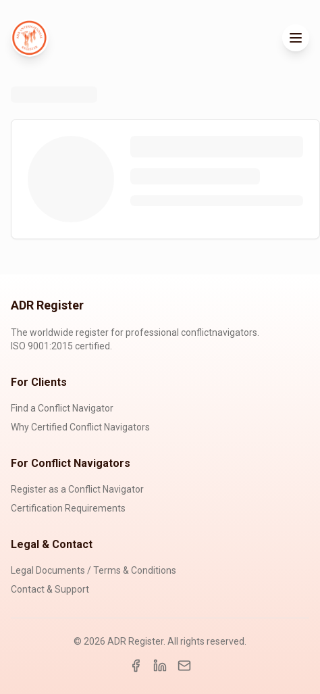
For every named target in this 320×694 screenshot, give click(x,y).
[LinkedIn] (160, 665)
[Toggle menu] (295, 37)
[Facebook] (135, 665)
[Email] (184, 665)
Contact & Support (50, 589)
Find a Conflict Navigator (62, 408)
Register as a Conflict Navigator (77, 489)
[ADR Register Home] (30, 38)
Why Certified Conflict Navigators (80, 427)
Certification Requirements (68, 508)
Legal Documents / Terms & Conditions (93, 570)
